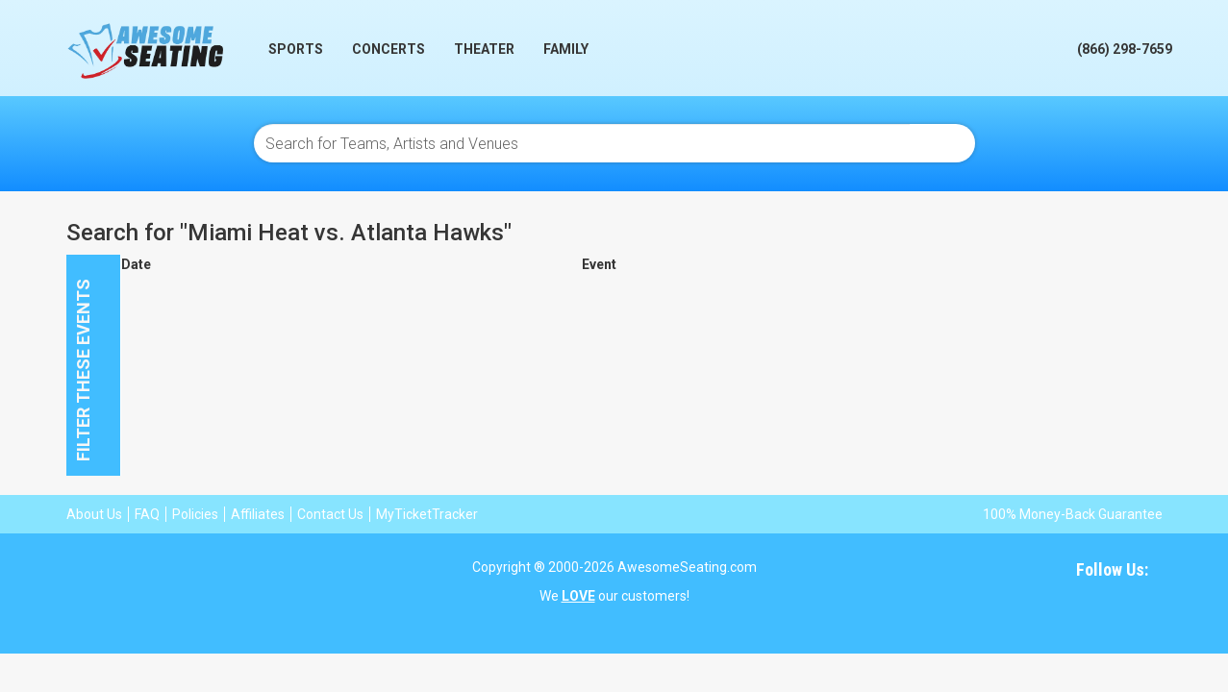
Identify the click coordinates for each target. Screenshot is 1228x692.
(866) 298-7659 (1124, 49)
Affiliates (258, 514)
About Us (94, 514)
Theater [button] (484, 49)
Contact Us (330, 514)
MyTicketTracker (427, 514)
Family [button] (566, 49)
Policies (195, 514)
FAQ (147, 514)
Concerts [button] (388, 49)
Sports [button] (295, 49)
